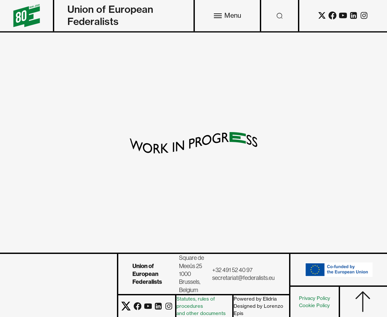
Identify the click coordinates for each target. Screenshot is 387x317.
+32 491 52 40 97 (232, 270)
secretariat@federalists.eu (243, 278)
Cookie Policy (314, 305)
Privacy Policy (314, 298)
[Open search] (279, 15)
